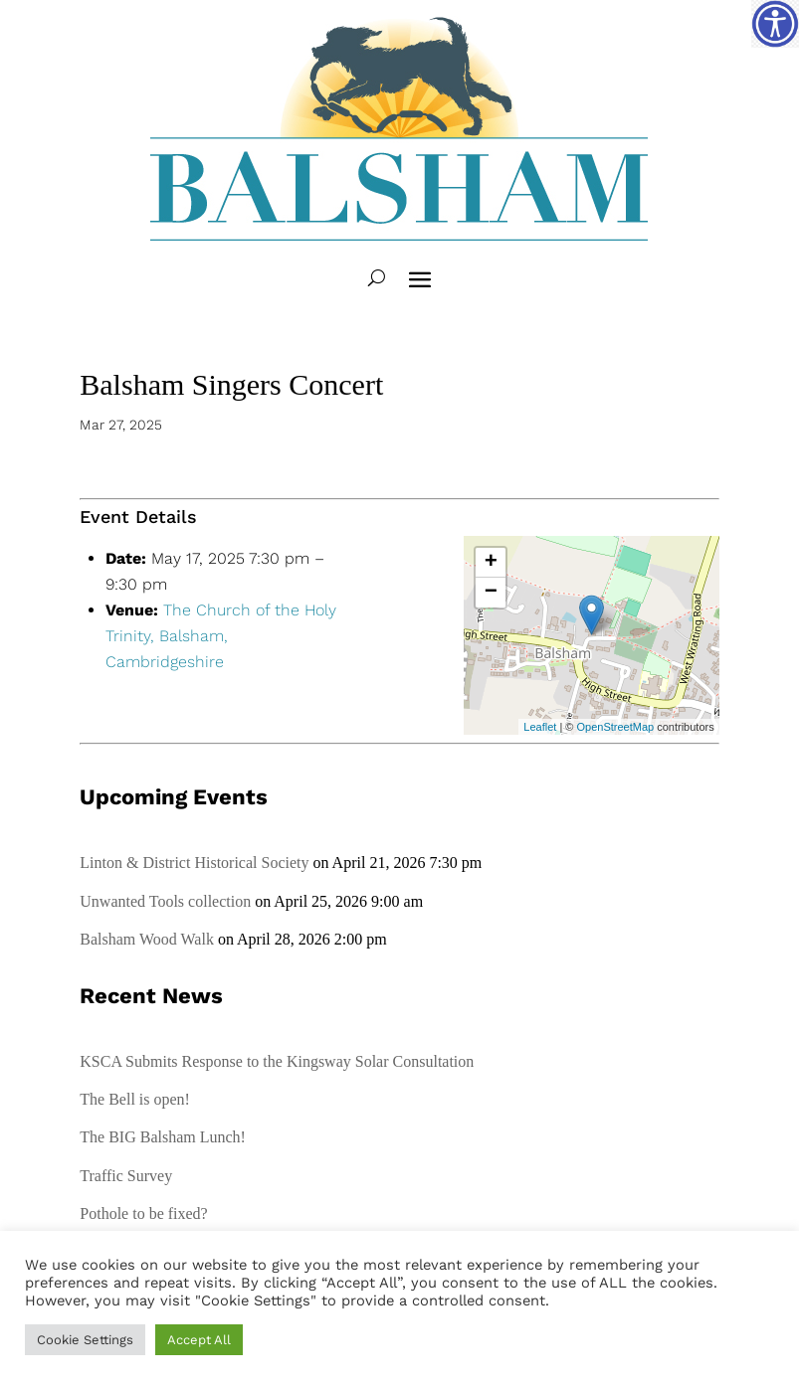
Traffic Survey (126, 1175)
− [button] (491, 592)
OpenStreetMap (616, 727)
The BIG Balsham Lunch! (163, 1136)
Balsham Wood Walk (147, 939)
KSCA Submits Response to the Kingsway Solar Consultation (277, 1061)
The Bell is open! (135, 1099)
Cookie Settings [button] (85, 1339)
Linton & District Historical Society (194, 862)
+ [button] (491, 563)
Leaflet (539, 727)
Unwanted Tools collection (165, 901)
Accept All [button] (199, 1339)
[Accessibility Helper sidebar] (775, 24)
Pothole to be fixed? (143, 1213)
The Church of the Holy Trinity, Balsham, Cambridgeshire (220, 636)
